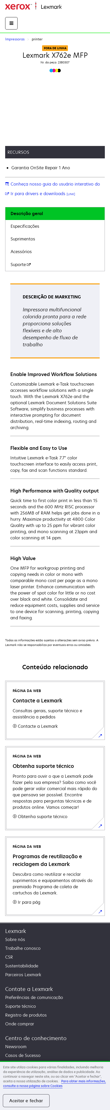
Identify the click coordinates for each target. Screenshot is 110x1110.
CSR (9, 957)
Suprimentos (23, 239)
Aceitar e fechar (26, 1101)
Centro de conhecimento (36, 1038)
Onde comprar (19, 1024)
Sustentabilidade (21, 966)
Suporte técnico (20, 1006)
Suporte (21, 264)
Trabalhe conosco (23, 948)
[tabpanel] (55, 454)
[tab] (55, 213)
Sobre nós (15, 939)
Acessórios (21, 251)
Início (66, 7)
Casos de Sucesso (23, 1055)
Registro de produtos (26, 1015)
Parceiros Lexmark (23, 974)
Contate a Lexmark (29, 989)
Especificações (25, 226)
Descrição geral (27, 213)
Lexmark (15, 931)
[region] (55, 1085)
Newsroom (16, 1046)
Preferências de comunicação (34, 997)
